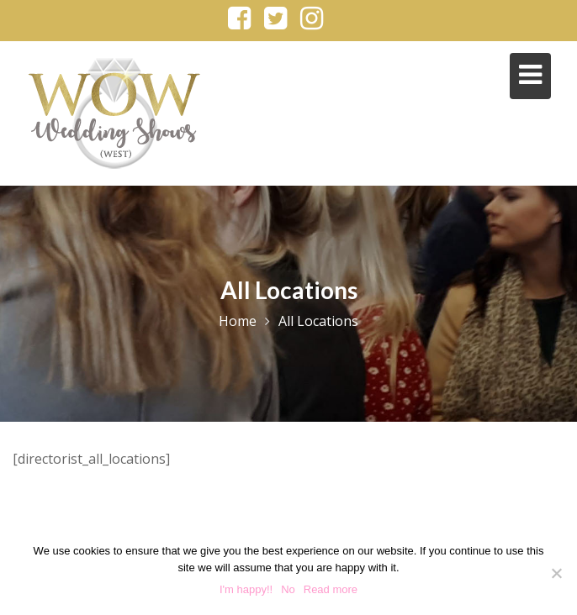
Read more (330, 589)
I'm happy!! (246, 589)
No (288, 589)
